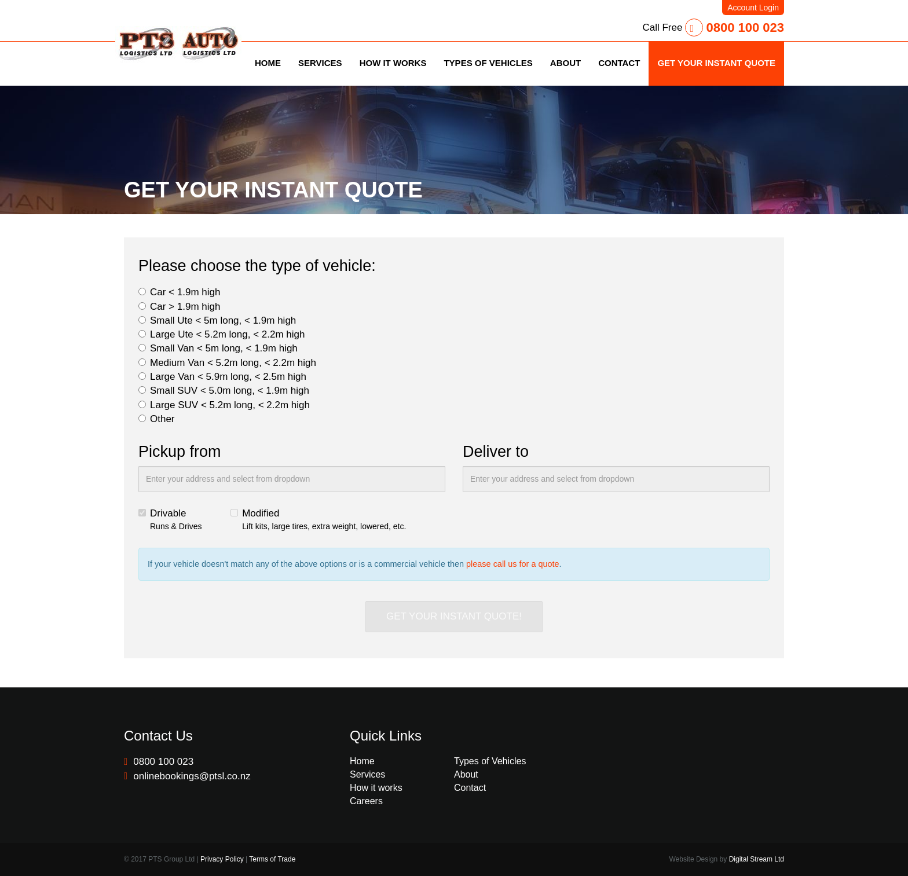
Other (156, 418)
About (466, 774)
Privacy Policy (222, 859)
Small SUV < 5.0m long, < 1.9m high (223, 390)
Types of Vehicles (490, 761)
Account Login (753, 7)
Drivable (170, 520)
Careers (366, 801)
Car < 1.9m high (179, 292)
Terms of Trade (272, 859)
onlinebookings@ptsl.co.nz (187, 776)
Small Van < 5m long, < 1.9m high (218, 348)
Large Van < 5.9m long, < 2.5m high (222, 376)
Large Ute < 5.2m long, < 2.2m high (221, 334)
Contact (470, 788)
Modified (318, 520)
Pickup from (179, 451)
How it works (376, 788)
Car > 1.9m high (179, 306)
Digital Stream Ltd (756, 859)
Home (362, 761)
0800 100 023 (734, 27)
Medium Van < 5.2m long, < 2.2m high (227, 362)
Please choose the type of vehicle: (257, 265)
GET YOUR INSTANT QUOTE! (454, 616)
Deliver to (496, 451)
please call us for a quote (512, 564)
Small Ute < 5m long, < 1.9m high (217, 320)
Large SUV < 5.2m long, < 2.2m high (224, 404)
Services (367, 774)
